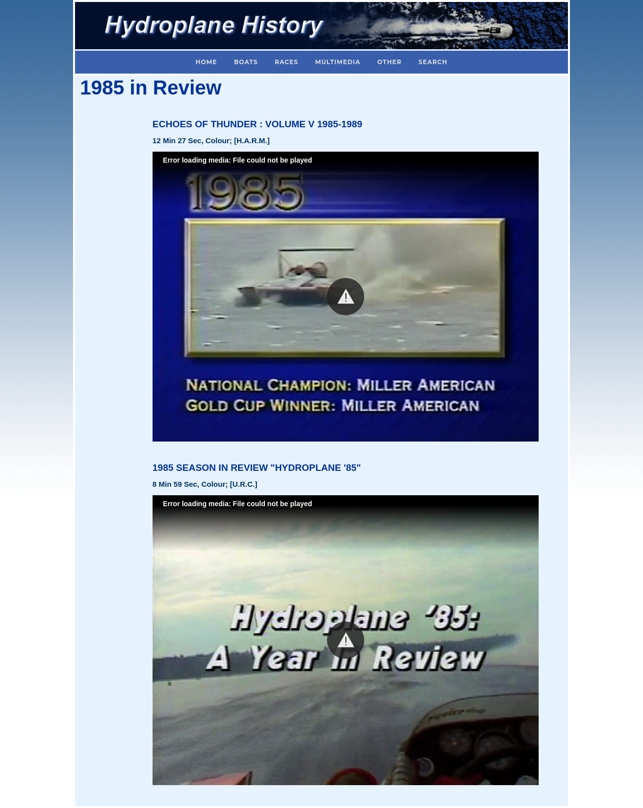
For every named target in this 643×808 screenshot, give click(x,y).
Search (432, 62)
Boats (246, 62)
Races (286, 62)
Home (206, 62)
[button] (345, 296)
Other (389, 62)
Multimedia (337, 62)
